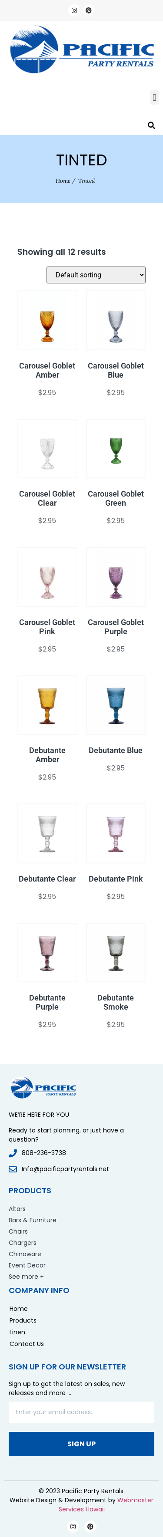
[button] (154, 97)
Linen (17, 1332)
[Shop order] (96, 275)
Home (63, 180)
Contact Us (27, 1344)
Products (23, 1320)
